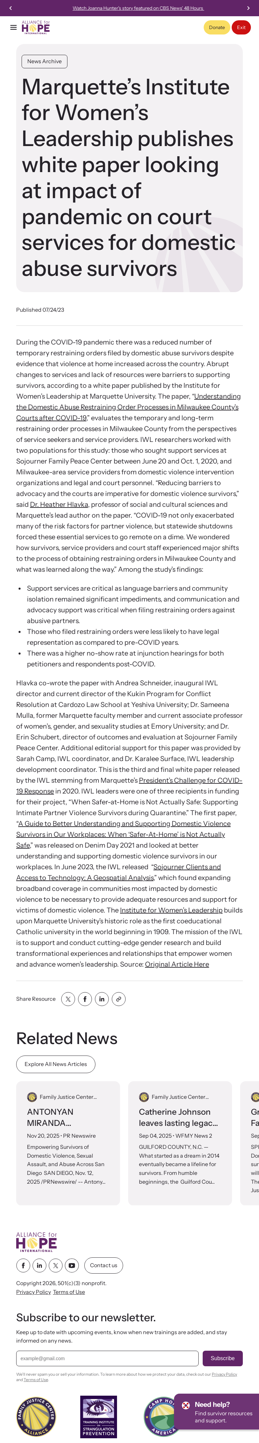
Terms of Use (69, 1291)
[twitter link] (56, 1266)
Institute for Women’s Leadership (171, 910)
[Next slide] (248, 8)
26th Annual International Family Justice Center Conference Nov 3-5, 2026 (146, 8)
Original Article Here (177, 964)
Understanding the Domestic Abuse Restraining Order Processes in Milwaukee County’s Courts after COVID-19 (128, 407)
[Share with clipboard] (119, 999)
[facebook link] (23, 1266)
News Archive (44, 61)
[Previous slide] (11, 8)
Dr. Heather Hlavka (59, 504)
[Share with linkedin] (102, 999)
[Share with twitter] (68, 999)
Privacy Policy (33, 1291)
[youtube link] (72, 1266)
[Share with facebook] (85, 999)
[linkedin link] (39, 1266)
